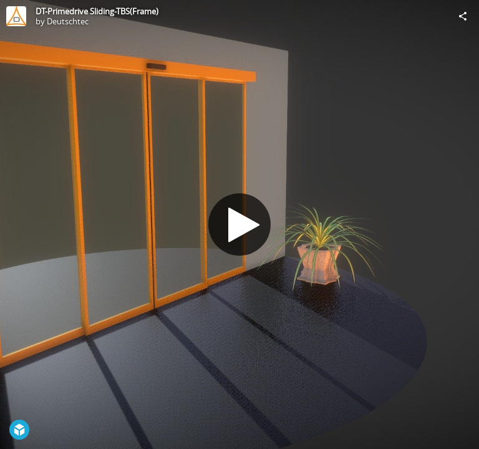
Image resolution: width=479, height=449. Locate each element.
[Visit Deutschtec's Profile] (16, 16)
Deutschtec (68, 21)
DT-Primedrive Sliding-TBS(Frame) (97, 11)
